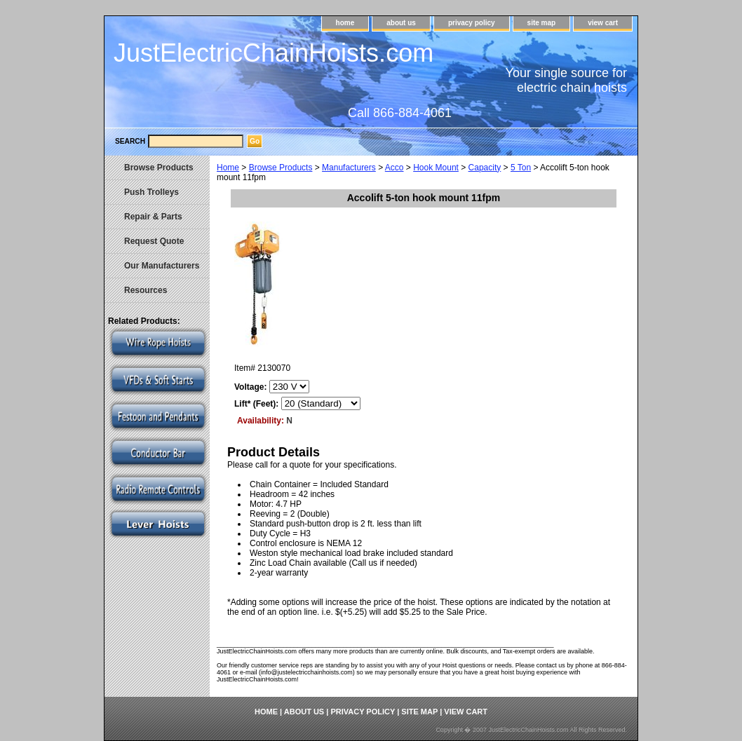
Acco (394, 167)
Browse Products (281, 167)
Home (228, 167)
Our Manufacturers (161, 266)
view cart (603, 23)
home (345, 23)
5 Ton (521, 167)
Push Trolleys (151, 192)
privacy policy (471, 23)
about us (401, 23)
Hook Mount (436, 167)
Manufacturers (349, 167)
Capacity (484, 167)
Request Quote (154, 241)
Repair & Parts (153, 217)
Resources (145, 290)
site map (541, 23)
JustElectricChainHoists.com (273, 53)
